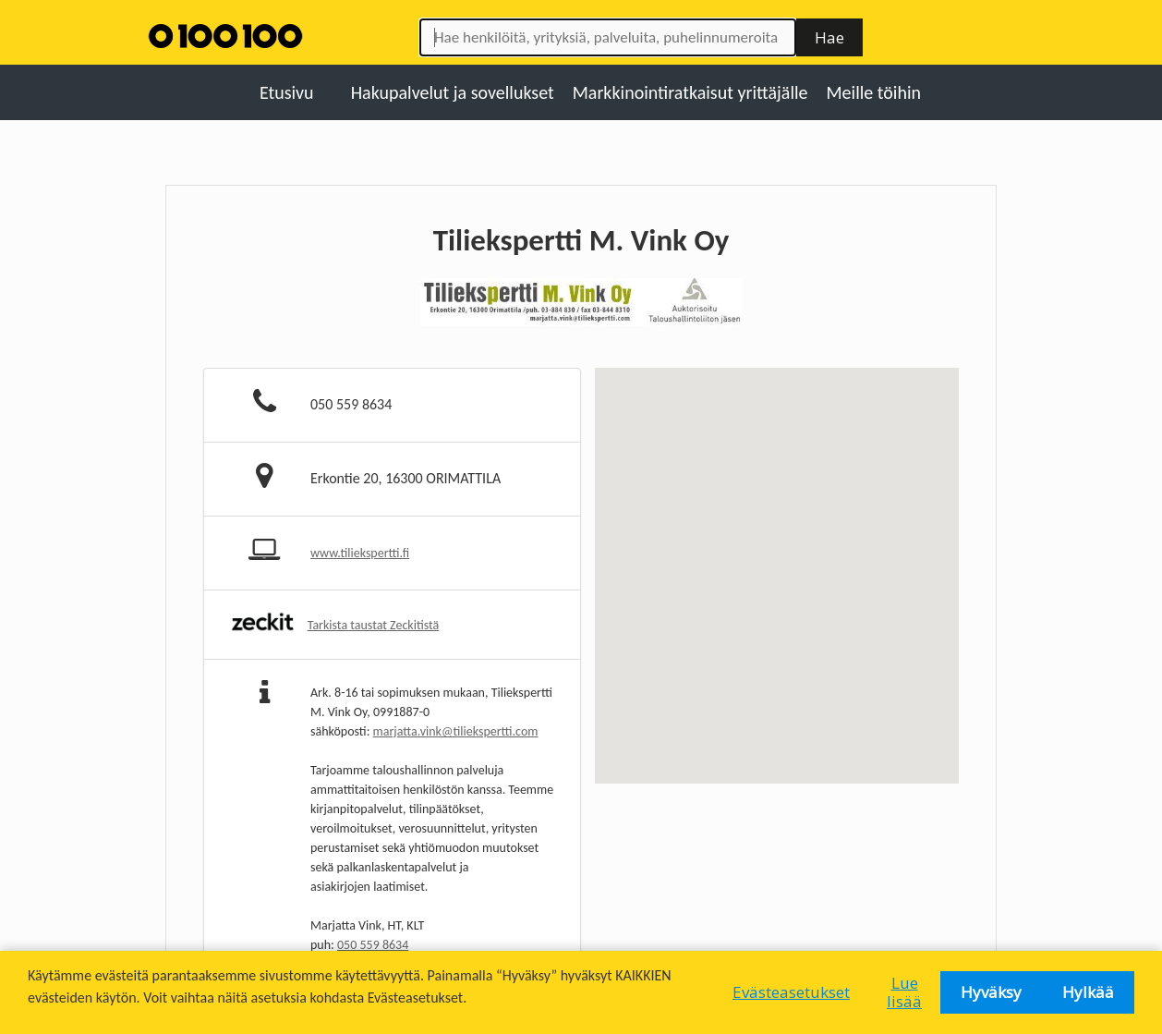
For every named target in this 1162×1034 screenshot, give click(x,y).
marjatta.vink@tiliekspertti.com (456, 731)
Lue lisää (904, 992)
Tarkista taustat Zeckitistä (374, 625)
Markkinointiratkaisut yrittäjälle (690, 92)
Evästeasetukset (791, 992)
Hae (829, 37)
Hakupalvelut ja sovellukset (452, 92)
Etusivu (287, 92)
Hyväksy (991, 992)
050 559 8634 (372, 945)
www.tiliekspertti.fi (359, 553)
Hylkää (1088, 992)
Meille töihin (874, 92)
